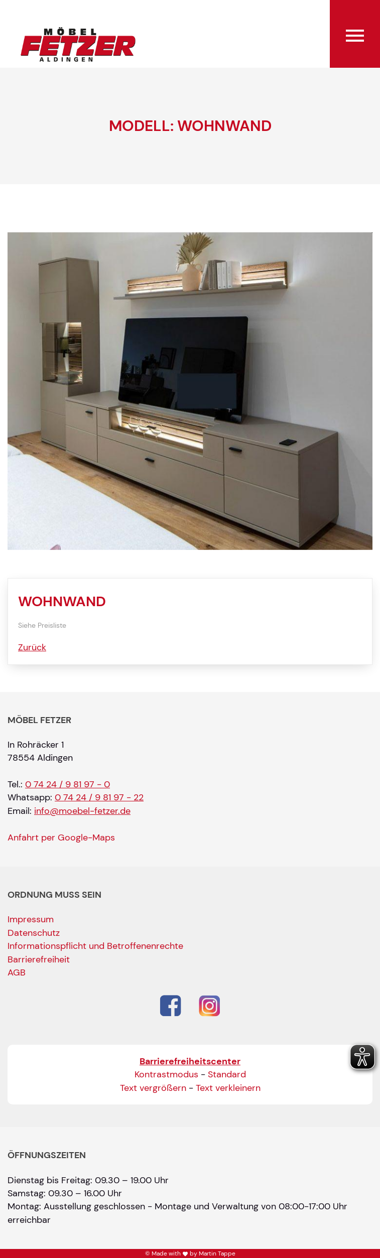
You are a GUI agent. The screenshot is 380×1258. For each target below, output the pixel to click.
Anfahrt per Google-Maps (61, 837)
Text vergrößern (153, 1087)
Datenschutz (34, 932)
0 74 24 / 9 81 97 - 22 (99, 797)
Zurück (32, 647)
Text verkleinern (228, 1087)
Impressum (31, 919)
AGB (17, 972)
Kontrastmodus (166, 1074)
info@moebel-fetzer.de (82, 810)
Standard (227, 1074)
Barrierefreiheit (39, 959)
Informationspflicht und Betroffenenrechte (95, 945)
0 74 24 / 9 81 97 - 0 (67, 784)
